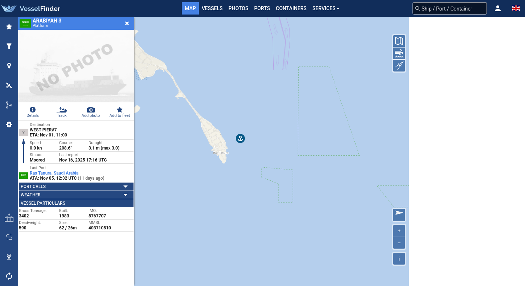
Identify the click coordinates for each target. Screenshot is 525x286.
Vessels (212, 8)
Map (190, 8)
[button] (498, 8)
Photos (239, 8)
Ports (262, 8)
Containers (291, 8)
